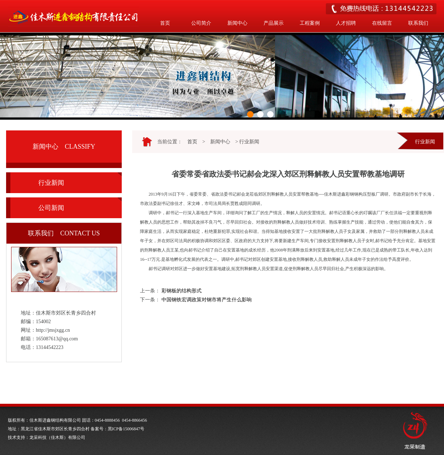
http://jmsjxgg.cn (53, 330)
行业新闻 (51, 182)
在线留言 (382, 23)
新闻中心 (237, 23)
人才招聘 (346, 23)
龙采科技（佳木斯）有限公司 (57, 437)
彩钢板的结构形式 (181, 290)
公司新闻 (51, 207)
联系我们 (418, 23)
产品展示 (274, 23)
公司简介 (201, 23)
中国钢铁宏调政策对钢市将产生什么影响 (206, 299)
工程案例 (310, 23)
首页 (165, 23)
